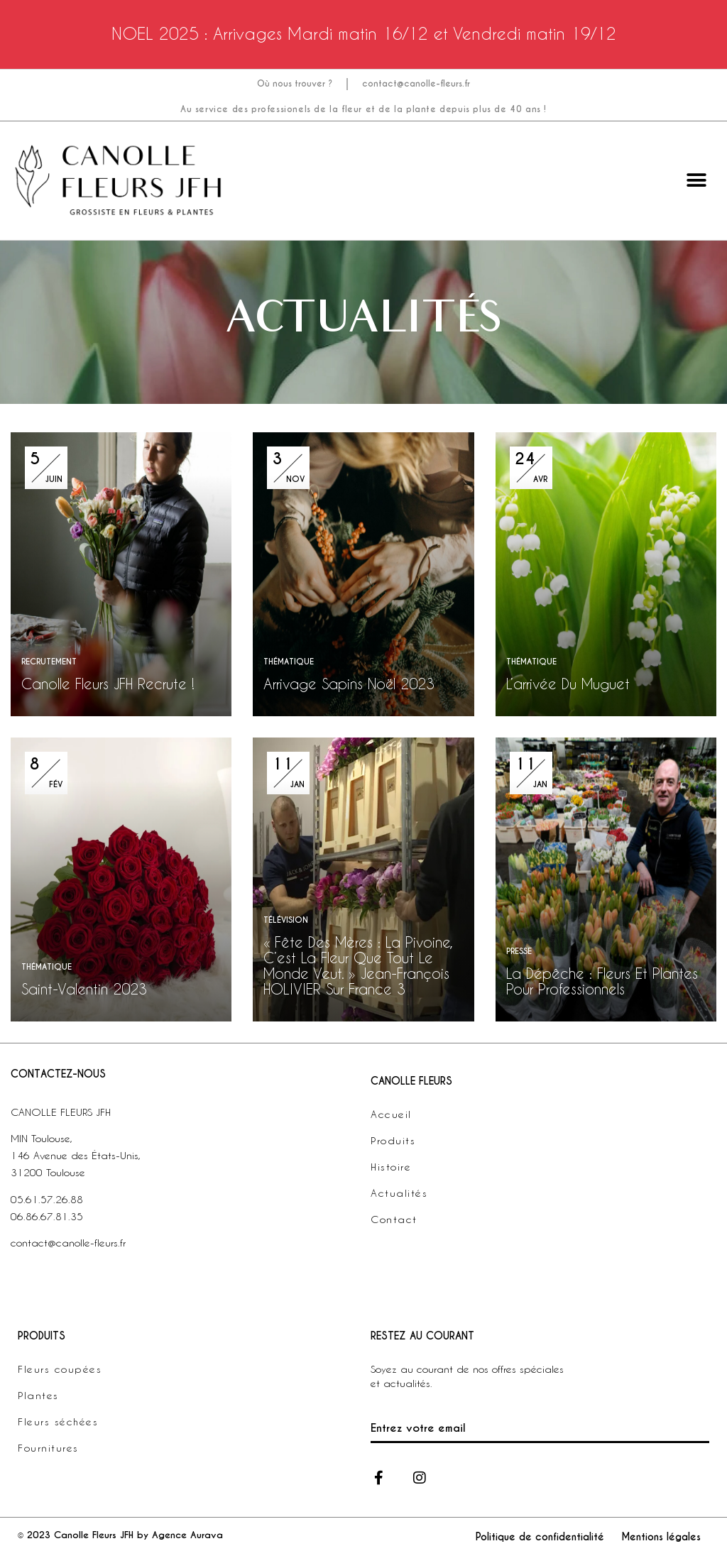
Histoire (391, 1166)
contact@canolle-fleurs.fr (416, 83)
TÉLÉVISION (285, 920)
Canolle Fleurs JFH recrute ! (108, 683)
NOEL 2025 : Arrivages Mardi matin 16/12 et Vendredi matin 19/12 (363, 33)
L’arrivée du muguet (568, 683)
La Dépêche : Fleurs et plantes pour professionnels (602, 981)
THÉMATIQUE (288, 662)
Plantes (38, 1395)
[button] (697, 181)
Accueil (391, 1114)
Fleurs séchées (58, 1421)
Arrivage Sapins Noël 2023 (348, 683)
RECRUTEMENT (49, 662)
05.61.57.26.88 (47, 1199)
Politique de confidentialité (540, 1536)
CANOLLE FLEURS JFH (61, 1112)
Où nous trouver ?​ (294, 83)
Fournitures (48, 1447)
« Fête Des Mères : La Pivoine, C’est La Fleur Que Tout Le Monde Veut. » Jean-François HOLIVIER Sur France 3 (357, 965)
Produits (393, 1140)
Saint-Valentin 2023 (84, 988)
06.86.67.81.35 (47, 1216)
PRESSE (519, 951)
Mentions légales (661, 1536)
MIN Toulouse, (41, 1138)
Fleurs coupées (60, 1368)
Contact (394, 1219)
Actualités (399, 1192)
